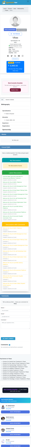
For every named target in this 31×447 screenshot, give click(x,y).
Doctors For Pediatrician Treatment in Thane (14, 377)
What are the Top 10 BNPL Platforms (12, 182)
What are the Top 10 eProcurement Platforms (14, 212)
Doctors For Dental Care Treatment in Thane (14, 361)
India (14, 8)
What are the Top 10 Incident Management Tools (15, 194)
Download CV (15, 58)
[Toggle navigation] (28, 1)
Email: (3, 313)
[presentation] (12, 333)
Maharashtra (20, 8)
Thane (6, 10)
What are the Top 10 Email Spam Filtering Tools (15, 190)
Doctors (10, 8)
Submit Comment (8, 338)
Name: (3, 307)
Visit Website (15, 33)
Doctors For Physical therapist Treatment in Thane (16, 372)
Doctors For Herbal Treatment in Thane (13, 370)
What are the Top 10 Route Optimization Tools (14, 202)
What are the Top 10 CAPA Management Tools (15, 186)
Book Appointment (10, 29)
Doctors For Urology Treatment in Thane (13, 373)
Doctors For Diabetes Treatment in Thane (13, 368)
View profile (8, 408)
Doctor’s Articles (10, 99)
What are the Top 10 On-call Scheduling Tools (14, 198)
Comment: (4, 319)
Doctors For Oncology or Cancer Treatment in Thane (16, 378)
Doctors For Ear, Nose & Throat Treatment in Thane (16, 363)
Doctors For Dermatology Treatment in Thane (14, 375)
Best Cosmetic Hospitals (15, 83)
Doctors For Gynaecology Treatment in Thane (14, 365)
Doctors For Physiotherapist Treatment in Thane (15, 366)
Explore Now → (15, 90)
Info (2, 99)
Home (5, 8)
